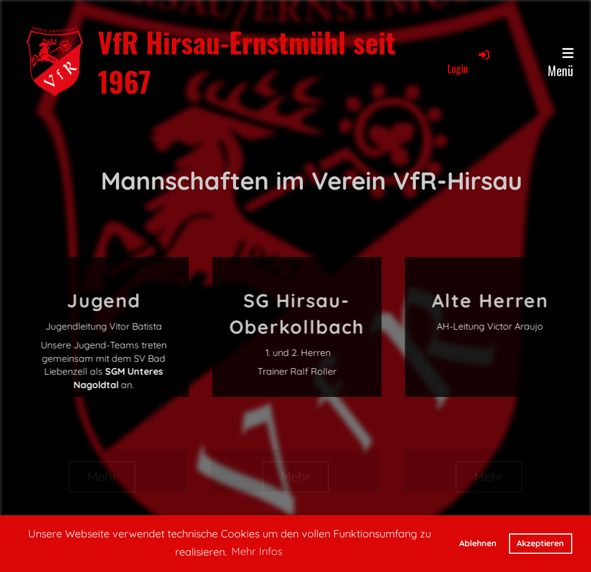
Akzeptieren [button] (540, 543)
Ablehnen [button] (478, 543)
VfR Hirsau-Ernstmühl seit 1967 (246, 61)
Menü (560, 63)
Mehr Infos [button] (256, 551)
